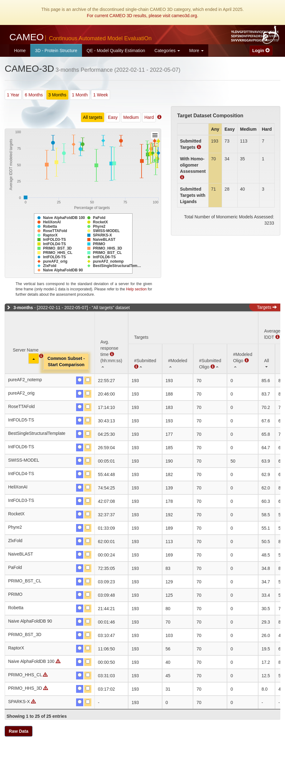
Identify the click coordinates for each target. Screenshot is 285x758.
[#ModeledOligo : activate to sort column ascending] (242, 358)
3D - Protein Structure (56, 50)
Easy (113, 117)
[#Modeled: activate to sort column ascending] (177, 358)
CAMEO (80, 37)
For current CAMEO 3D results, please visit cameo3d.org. (142, 15)
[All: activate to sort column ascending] (266, 358)
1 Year (13, 94)
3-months (23, 307)
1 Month (80, 94)
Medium (131, 117)
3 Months (57, 94)
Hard (149, 117)
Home (20, 50)
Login (261, 50)
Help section (136, 289)
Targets (267, 307)
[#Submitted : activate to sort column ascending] (145, 358)
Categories (167, 50)
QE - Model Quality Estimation (116, 50)
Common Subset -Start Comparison (66, 361)
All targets (92, 117)
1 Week (100, 94)
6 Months (34, 94)
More (196, 50)
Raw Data (18, 731)
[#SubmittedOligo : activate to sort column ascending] (210, 358)
